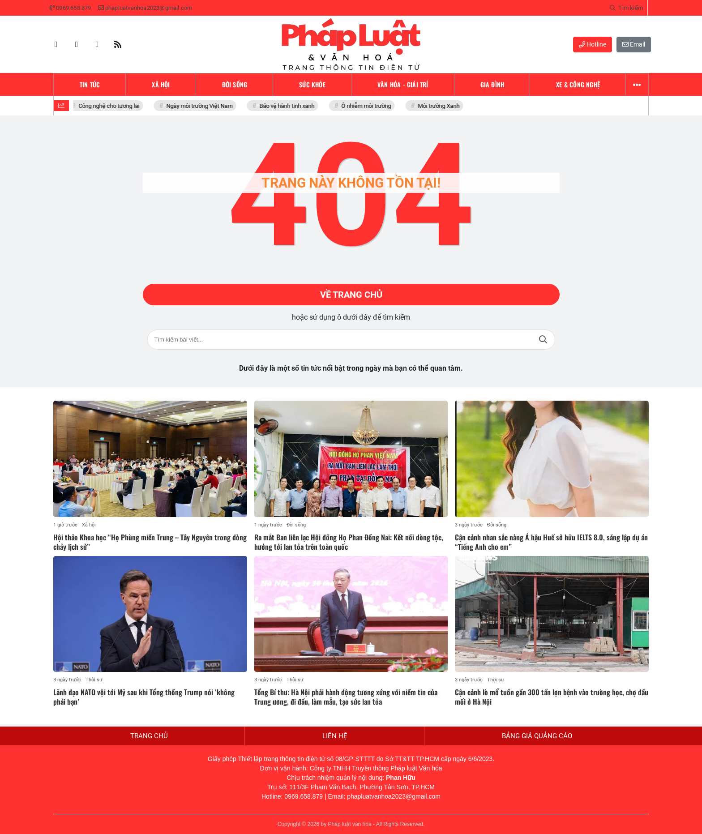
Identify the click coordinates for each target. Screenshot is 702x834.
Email (633, 44)
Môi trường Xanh (441, 106)
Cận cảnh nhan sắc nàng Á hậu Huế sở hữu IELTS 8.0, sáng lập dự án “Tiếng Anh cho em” (551, 542)
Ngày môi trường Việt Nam (201, 106)
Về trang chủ (351, 294)
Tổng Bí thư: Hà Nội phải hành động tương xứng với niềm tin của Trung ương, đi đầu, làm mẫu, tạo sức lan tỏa (345, 697)
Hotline (592, 44)
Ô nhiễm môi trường (368, 106)
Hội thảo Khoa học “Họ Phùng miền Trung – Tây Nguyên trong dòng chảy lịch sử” (150, 542)
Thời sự (94, 680)
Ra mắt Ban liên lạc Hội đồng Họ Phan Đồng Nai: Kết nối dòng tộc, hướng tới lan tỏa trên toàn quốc (348, 542)
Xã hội (89, 525)
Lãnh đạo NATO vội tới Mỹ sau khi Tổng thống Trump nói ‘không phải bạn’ (144, 697)
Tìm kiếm (543, 339)
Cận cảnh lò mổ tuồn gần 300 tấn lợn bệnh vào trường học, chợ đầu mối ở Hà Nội (551, 697)
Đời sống (296, 525)
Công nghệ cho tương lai (111, 106)
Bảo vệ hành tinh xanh (289, 106)
